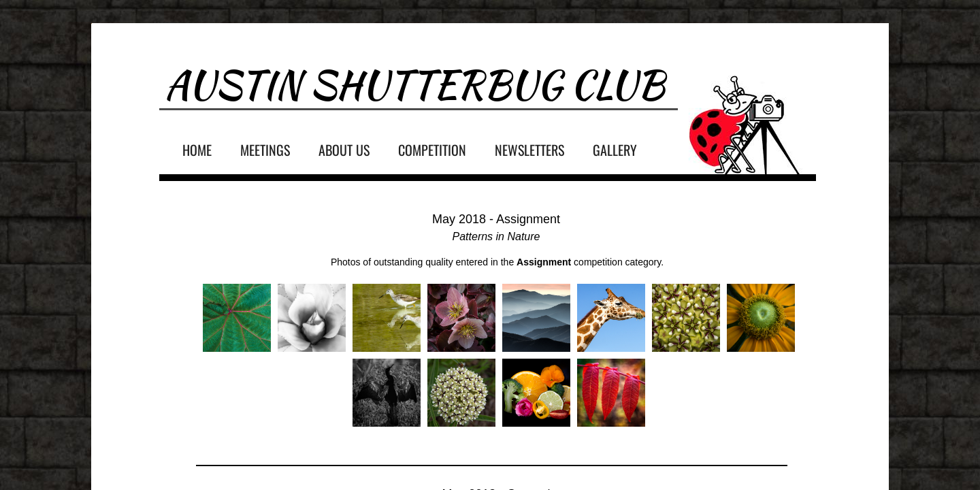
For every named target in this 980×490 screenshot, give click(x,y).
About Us (344, 150)
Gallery (615, 150)
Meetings (265, 150)
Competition (432, 150)
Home (197, 150)
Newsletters (529, 150)
